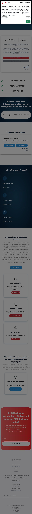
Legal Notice (4, 14)
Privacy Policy (12, 12)
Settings (28, 14)
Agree (28, 18)
